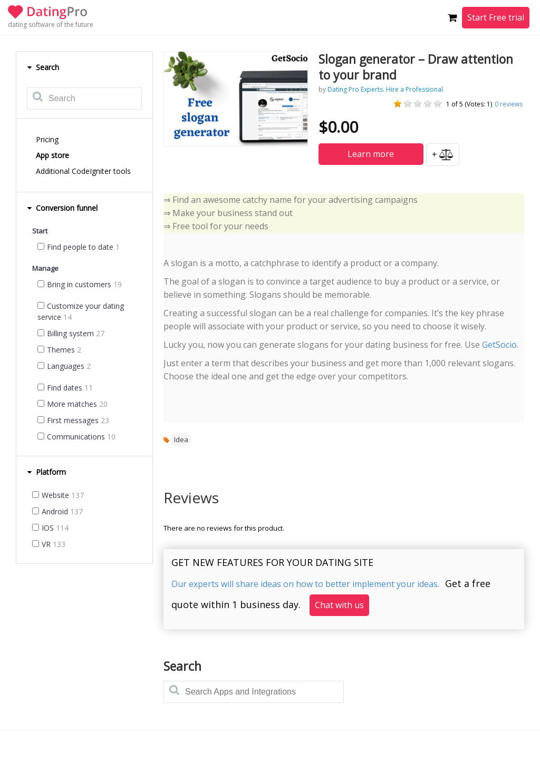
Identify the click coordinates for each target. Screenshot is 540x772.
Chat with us (339, 605)
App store (52, 155)
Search (43, 67)
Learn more (369, 154)
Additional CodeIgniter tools (83, 171)
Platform (46, 472)
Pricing (47, 139)
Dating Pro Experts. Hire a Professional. (386, 89)
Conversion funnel (62, 208)
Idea (181, 439)
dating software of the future (50, 24)
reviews (509, 104)
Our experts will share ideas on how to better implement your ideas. (305, 584)
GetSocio (499, 344)
